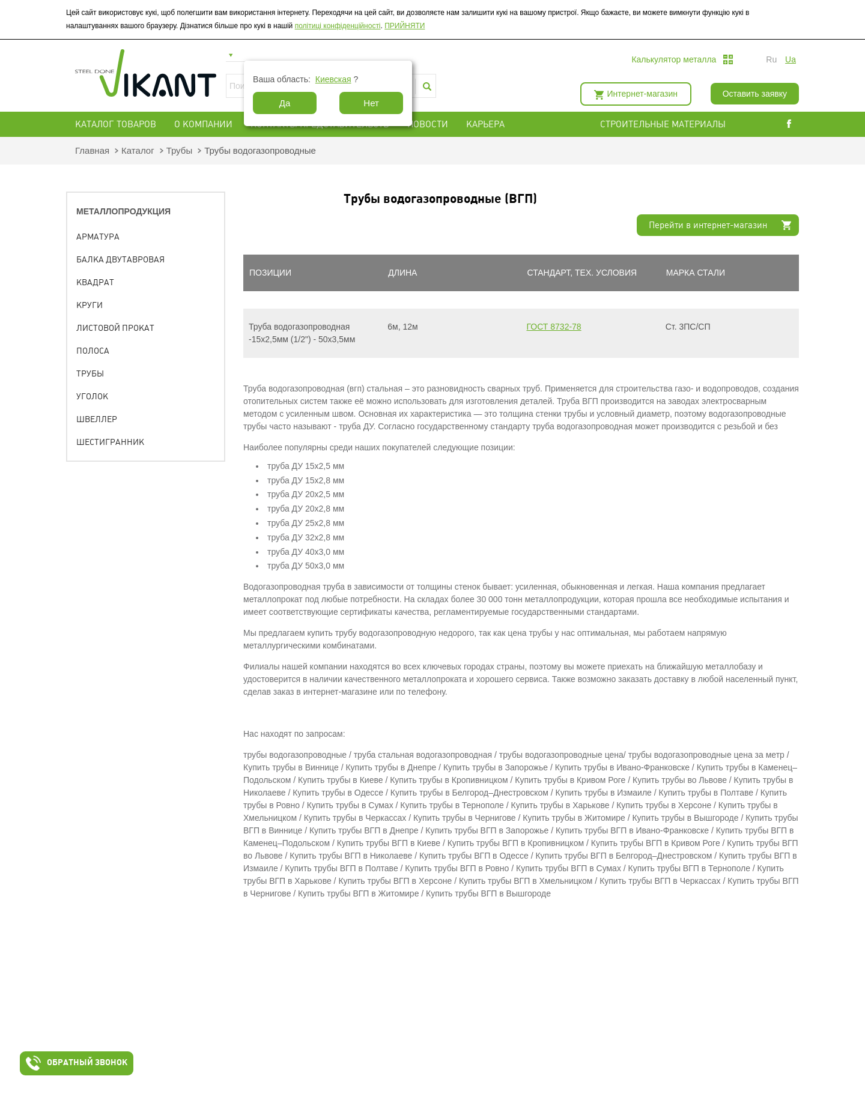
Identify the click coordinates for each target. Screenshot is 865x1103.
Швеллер (96, 419)
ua (790, 59)
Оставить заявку (755, 93)
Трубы (179, 150)
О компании (203, 124)
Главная (92, 150)
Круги (89, 305)
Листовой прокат (115, 328)
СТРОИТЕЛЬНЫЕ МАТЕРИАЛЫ (663, 124)
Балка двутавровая (120, 259)
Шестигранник (110, 442)
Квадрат (95, 282)
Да (285, 103)
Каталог (137, 150)
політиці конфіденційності (338, 26)
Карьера (485, 124)
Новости (427, 124)
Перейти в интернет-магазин (708, 225)
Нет (371, 103)
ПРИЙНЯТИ (404, 26)
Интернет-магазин (642, 93)
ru (771, 59)
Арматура (98, 236)
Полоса (92, 350)
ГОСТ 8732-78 (554, 326)
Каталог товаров (115, 124)
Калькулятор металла (673, 59)
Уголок (92, 396)
